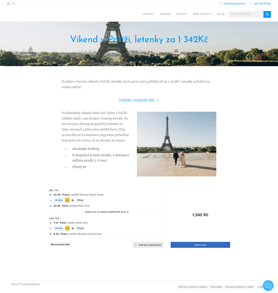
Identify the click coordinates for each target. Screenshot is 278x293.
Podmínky (216, 286)
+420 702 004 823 (262, 3)
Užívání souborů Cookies (192, 286)
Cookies (262, 286)
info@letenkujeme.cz (235, 3)
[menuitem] (140, 14)
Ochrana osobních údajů (239, 286)
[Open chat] (268, 285)
